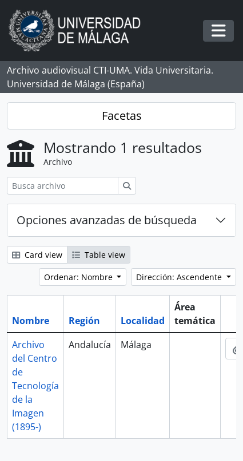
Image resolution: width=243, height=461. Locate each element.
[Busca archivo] (62, 186)
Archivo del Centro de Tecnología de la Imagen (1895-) (35, 385)
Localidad (143, 320)
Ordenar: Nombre (79, 277)
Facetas (122, 115)
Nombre (30, 320)
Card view (37, 254)
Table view (98, 254)
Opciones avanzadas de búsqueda (107, 220)
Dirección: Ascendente (180, 277)
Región (84, 320)
